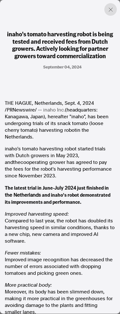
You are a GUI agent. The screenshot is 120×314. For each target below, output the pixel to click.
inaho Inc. (54, 110)
